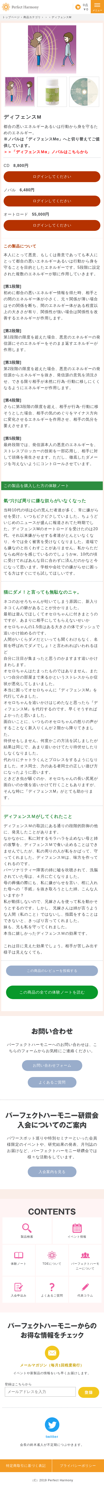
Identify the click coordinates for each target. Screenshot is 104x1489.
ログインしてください (52, 176)
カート (80, 7)
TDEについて (52, 1260)
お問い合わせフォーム (52, 1065)
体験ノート (18, 1260)
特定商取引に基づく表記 (26, 1466)
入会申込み (18, 1289)
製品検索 (27, 1230)
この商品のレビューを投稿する (52, 971)
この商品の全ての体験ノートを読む (52, 992)
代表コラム (85, 1289)
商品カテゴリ (32, 17)
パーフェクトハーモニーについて (85, 1260)
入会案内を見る (52, 1172)
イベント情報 (77, 1230)
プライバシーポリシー (78, 1466)
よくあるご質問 (52, 1082)
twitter (52, 1432)
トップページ (11, 17)
